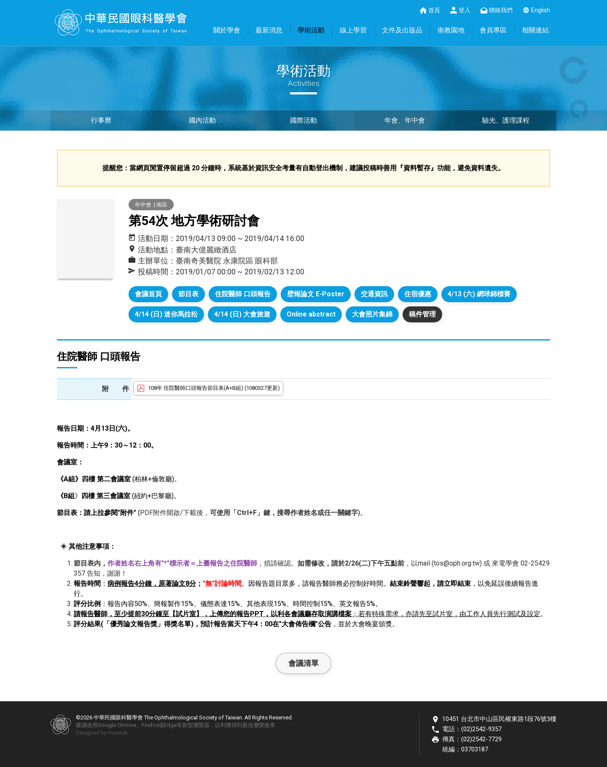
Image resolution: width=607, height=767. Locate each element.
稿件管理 (422, 314)
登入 (464, 10)
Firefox (150, 725)
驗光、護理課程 (505, 120)
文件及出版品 (402, 30)
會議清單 (303, 663)
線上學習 (353, 30)
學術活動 (311, 30)
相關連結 (535, 30)
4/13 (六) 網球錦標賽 (479, 294)
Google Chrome (117, 725)
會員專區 (493, 30)
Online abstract (311, 314)
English (540, 10)
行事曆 (101, 120)
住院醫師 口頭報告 (243, 294)
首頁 (434, 10)
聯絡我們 (501, 10)
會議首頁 (148, 294)
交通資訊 (374, 294)
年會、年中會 (404, 120)
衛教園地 (451, 30)
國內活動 (202, 120)
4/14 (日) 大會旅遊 (242, 314)
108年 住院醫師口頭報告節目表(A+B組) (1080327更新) (214, 388)
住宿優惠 (417, 294)
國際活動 (303, 120)
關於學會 (226, 30)
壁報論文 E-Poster (315, 294)
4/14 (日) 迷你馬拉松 (166, 314)
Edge (170, 725)
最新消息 (268, 30)
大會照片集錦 (372, 314)
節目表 (188, 294)
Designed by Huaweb (102, 732)
